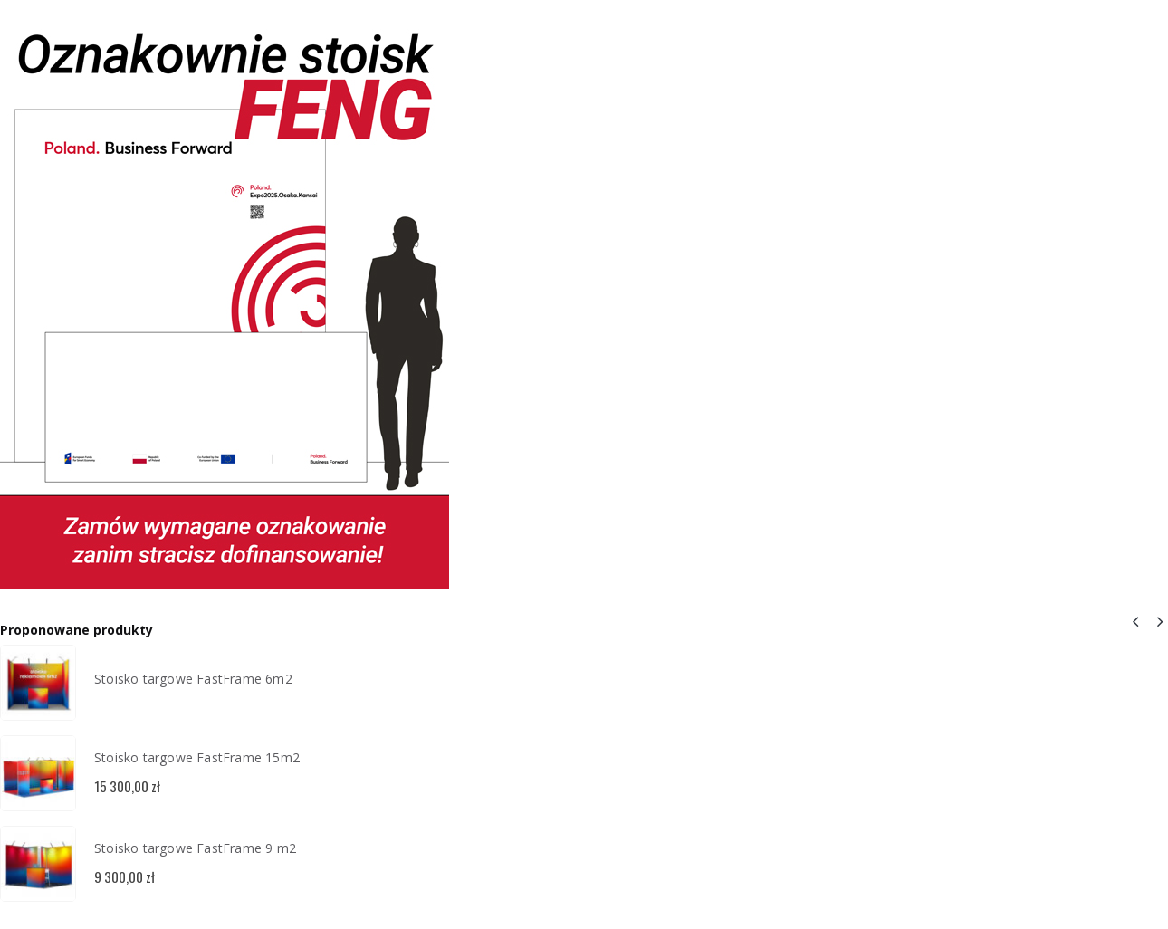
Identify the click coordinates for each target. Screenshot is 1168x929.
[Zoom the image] (224, 12)
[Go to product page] (38, 683)
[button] (1135, 621)
